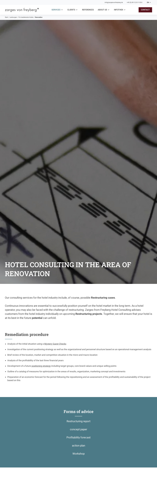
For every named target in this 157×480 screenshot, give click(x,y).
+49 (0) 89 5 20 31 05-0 (134, 2)
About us (102, 10)
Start (6, 17)
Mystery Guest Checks (55, 344)
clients (71, 10)
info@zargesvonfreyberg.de (114, 2)
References (88, 10)
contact (145, 10)
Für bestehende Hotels (26, 17)
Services (56, 10)
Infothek (118, 10)
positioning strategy (41, 366)
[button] (57, 10)
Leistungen (13, 17)
